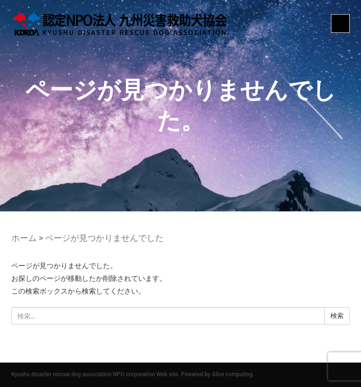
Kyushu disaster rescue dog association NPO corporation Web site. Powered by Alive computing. (132, 374)
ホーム (24, 238)
